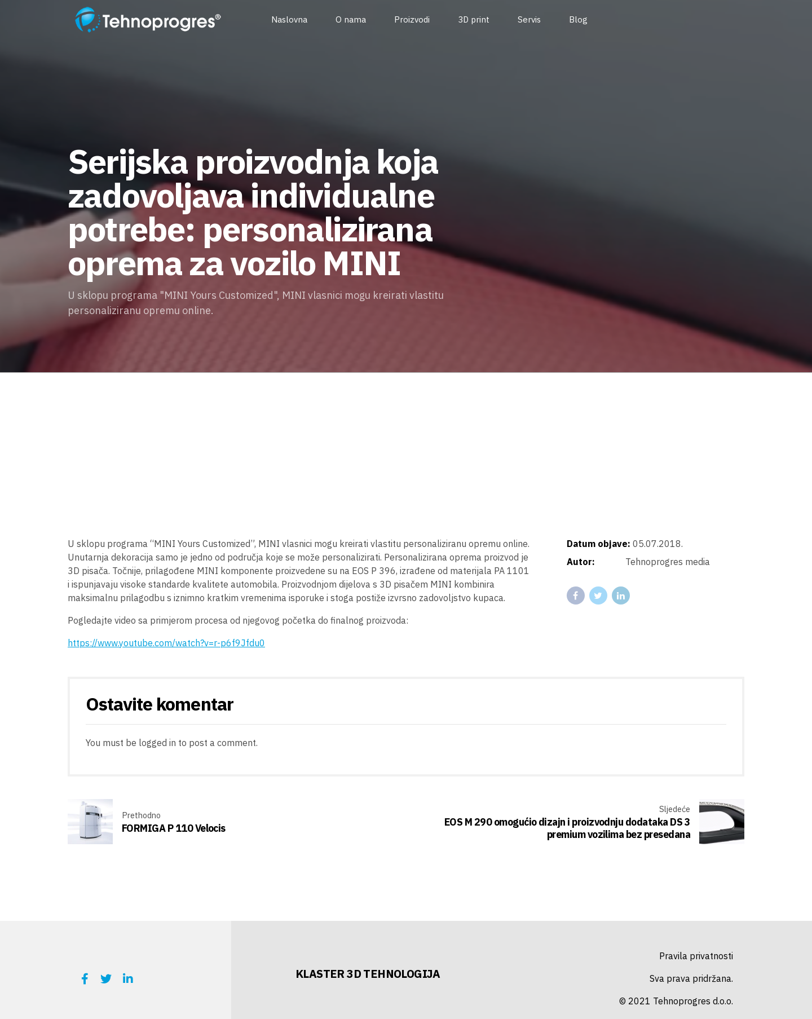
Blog (578, 19)
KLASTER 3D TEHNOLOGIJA (367, 973)
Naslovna (289, 19)
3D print (473, 19)
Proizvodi (412, 19)
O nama (351, 19)
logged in (157, 742)
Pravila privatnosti (696, 955)
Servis (529, 19)
